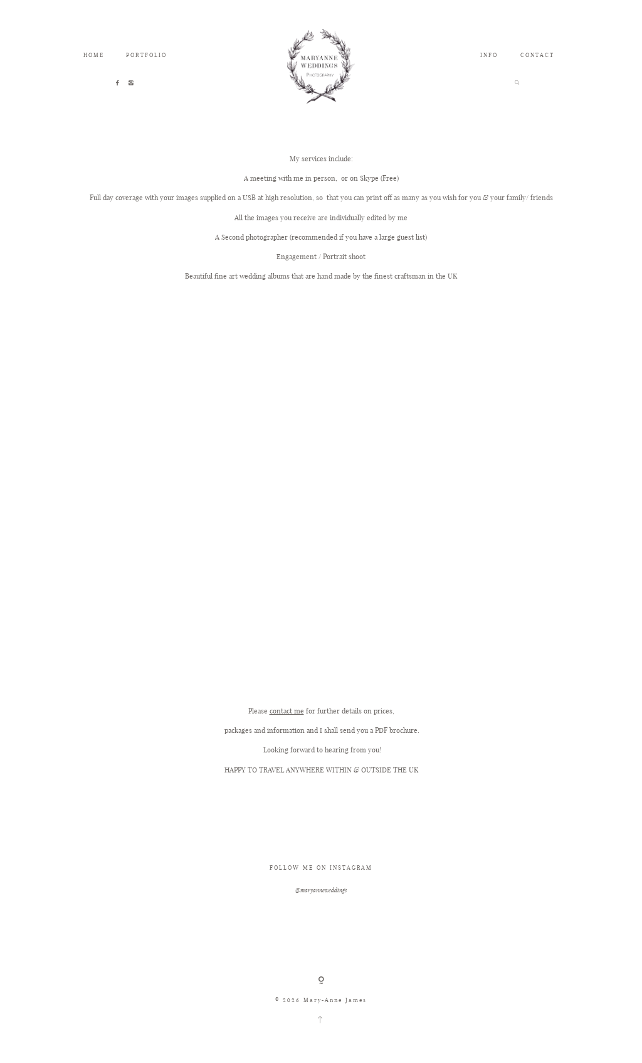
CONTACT (537, 54)
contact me (287, 710)
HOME (93, 54)
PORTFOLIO (146, 54)
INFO (489, 54)
